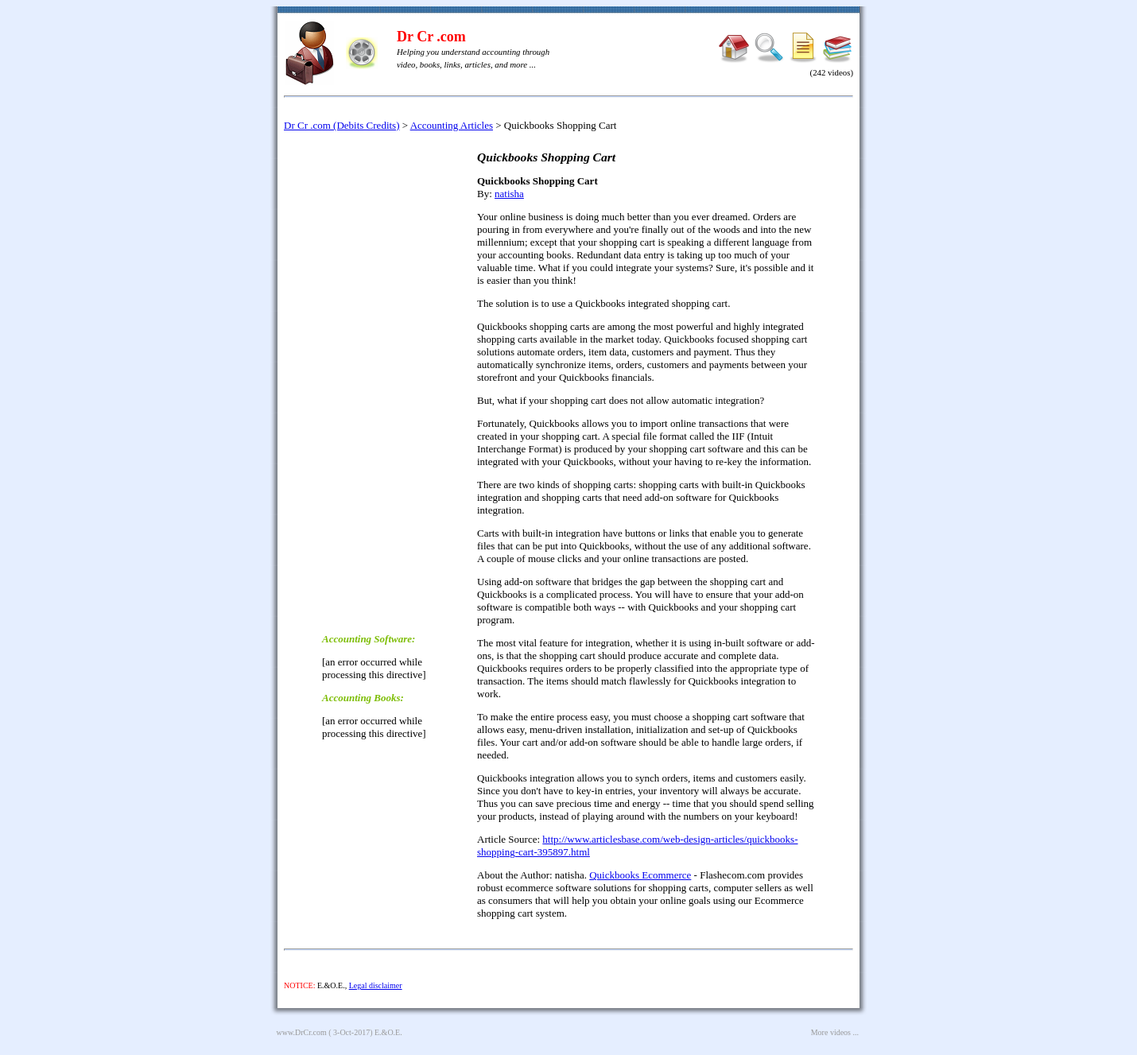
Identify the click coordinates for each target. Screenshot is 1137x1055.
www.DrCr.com (302, 1032)
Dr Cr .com (431, 37)
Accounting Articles (451, 125)
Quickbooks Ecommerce (640, 875)
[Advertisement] (385, 380)
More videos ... (835, 1032)
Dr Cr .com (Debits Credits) (342, 125)
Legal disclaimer (375, 985)
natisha (509, 194)
